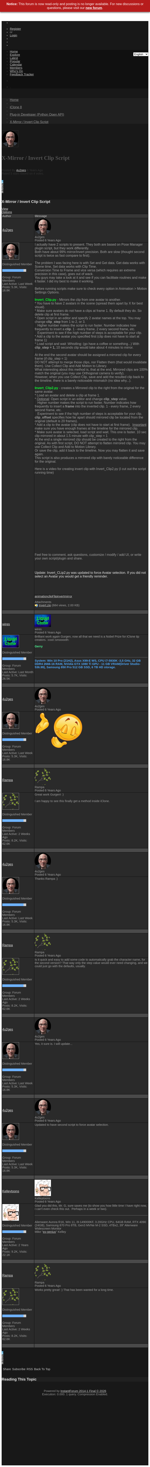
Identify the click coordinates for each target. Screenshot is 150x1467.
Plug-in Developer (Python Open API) (37, 114)
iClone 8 (16, 107)
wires (6, 624)
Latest (14, 58)
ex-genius (49, 1231)
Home (14, 51)
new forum (94, 8)
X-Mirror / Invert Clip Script (29, 122)
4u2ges (21, 170)
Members (16, 67)
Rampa (7, 780)
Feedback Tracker (22, 74)
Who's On (16, 71)
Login (13, 35)
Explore (15, 54)
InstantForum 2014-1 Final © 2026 (83, 1391)
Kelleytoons (10, 1191)
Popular (15, 61)
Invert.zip (45, 605)
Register (15, 28)
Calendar (16, 64)
